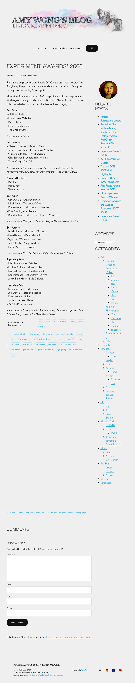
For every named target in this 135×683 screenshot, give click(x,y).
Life (102, 402)
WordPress (85, 670)
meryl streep (40, 344)
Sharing (80, 321)
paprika (39, 349)
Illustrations (111, 268)
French (109, 363)
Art (102, 256)
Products (115, 325)
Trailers (114, 302)
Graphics (110, 264)
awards (79, 334)
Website (9, 608)
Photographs (112, 310)
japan (69, 339)
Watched (115, 432)
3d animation (34, 334)
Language (105, 348)
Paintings (110, 306)
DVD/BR (110, 425)
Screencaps (106, 482)
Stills (108, 341)
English (40, 321)
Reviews (104, 478)
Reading (104, 463)
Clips (113, 276)
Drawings (110, 260)
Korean (72, 321)
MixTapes (110, 455)
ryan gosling (62, 349)
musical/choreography (68, 344)
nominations (15, 349)
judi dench (78, 339)
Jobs (108, 409)
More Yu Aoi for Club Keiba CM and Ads (27, 512)
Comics (110, 471)
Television (111, 436)
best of (13, 339)
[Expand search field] (92, 48)
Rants (109, 413)
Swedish (110, 398)
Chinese (110, 352)
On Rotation (112, 459)
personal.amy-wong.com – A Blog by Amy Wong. (36, 665)
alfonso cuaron (47, 334)
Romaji (114, 371)
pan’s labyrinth (28, 349)
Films (48, 321)
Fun (55, 321)
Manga (109, 474)
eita (34, 339)
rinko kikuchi (49, 349)
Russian (110, 390)
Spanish (40, 326)
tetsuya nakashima (75, 349)
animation (70, 334)
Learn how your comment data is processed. (68, 637)
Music (103, 448)
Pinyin (114, 356)
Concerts (116, 314)
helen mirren (59, 339)
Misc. (108, 386)
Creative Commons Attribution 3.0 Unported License (43, 675)
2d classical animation (18, 334)
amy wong (59, 334)
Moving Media (107, 421)
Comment (11, 555)
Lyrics (109, 452)
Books (109, 467)
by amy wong (24, 339)
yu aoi (13, 355)
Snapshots (116, 329)
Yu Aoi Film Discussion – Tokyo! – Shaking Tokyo (67, 512)
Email (9, 596)
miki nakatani (52, 344)
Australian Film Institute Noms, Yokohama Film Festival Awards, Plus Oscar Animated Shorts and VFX (109, 136)
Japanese (63, 321)
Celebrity (105, 344)
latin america (27, 344)
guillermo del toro (45, 339)
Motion (109, 272)
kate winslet (15, 344)
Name (9, 584)
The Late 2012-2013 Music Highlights (108, 170)
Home (39, 48)
